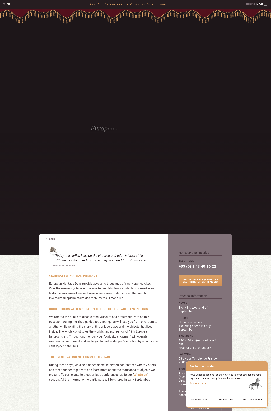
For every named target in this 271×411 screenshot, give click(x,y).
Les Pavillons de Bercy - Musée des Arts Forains (128, 4)
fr (4, 4)
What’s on (140, 374)
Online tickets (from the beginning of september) (200, 280)
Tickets (250, 4)
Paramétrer (199, 399)
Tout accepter (252, 399)
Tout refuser (225, 399)
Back (52, 239)
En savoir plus (198, 383)
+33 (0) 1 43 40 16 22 (197, 266)
